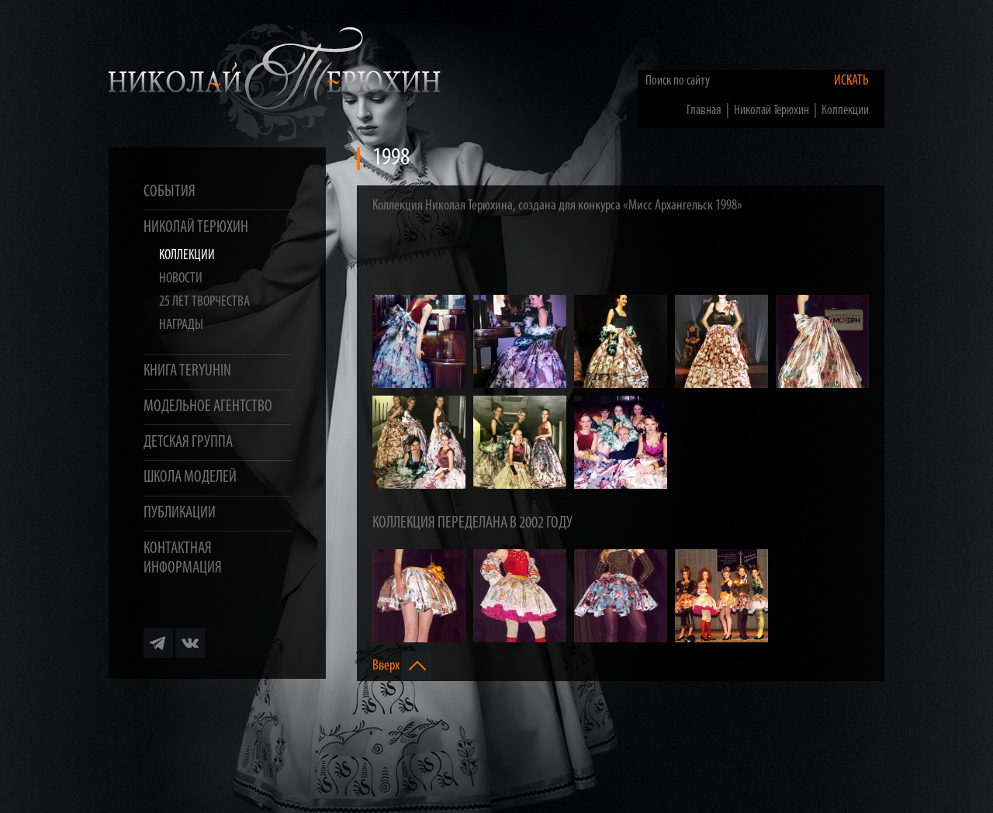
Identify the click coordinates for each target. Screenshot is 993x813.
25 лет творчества (204, 302)
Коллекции (187, 255)
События (169, 192)
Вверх (401, 665)
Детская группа (188, 442)
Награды (181, 325)
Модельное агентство (208, 407)
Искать (851, 81)
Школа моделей (190, 477)
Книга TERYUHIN (187, 371)
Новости (180, 279)
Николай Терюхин (196, 228)
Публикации (180, 513)
